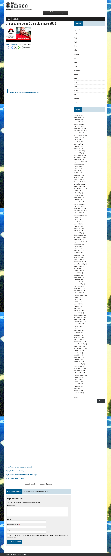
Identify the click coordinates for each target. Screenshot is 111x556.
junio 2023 (77, 195)
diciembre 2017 (78, 342)
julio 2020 (77, 273)
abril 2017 (77, 359)
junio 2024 (77, 168)
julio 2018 (77, 326)
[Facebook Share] (7, 47)
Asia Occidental (78, 34)
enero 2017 (77, 366)
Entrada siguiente (47, 484)
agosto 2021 (78, 244)
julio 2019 (77, 299)
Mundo (75, 78)
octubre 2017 (78, 346)
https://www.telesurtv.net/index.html (19, 467)
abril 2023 (77, 200)
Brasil (75, 42)
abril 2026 (77, 120)
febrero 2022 (78, 231)
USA (75, 94)
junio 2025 (77, 142)
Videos (75, 103)
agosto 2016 (78, 377)
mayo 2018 (77, 331)
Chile (75, 46)
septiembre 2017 (79, 348)
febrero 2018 (78, 337)
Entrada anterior (29, 484)
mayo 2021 (77, 251)
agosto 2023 (78, 191)
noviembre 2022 (79, 211)
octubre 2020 (78, 266)
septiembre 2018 (79, 322)
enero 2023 (77, 206)
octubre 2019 (78, 293)
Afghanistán (77, 30)
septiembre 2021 (79, 242)
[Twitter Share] (15, 47)
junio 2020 (77, 275)
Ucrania (76, 90)
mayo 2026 (77, 117)
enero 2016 (77, 393)
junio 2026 (77, 115)
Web (8, 530)
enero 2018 (77, 339)
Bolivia (75, 38)
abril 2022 (77, 226)
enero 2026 (77, 126)
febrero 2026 (78, 124)
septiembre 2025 (79, 135)
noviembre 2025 (79, 131)
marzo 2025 (77, 148)
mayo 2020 (77, 277)
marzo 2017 (77, 362)
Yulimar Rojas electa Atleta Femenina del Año (24, 92)
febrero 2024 (78, 177)
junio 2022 (77, 222)
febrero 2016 (78, 390)
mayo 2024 (77, 171)
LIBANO (76, 74)
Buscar (76, 398)
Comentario (11, 506)
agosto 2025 (78, 137)
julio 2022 (77, 219)
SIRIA (75, 82)
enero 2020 (77, 286)
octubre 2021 (78, 240)
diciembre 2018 (78, 315)
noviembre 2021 (79, 237)
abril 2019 (77, 306)
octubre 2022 (78, 213)
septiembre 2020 (79, 268)
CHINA (75, 50)
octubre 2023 (78, 186)
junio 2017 (77, 355)
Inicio (8, 19)
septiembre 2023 (79, 188)
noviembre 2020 (79, 264)
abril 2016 (77, 386)
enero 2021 (77, 259)
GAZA (75, 62)
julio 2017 (77, 353)
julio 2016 (77, 379)
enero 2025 (77, 153)
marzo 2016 (77, 388)
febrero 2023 (78, 204)
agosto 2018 (78, 324)
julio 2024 (77, 166)
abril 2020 (77, 279)
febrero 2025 (78, 151)
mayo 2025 (77, 144)
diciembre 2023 (78, 182)
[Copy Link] (23, 47)
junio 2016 (77, 382)
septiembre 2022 (79, 215)
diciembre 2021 (78, 235)
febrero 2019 (78, 311)
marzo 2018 (77, 335)
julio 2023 (77, 193)
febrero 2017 (78, 364)
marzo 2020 (77, 282)
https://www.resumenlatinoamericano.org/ (21, 475)
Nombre (9, 519)
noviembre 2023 (79, 184)
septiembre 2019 (79, 295)
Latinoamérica (77, 70)
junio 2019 (77, 302)
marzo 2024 (77, 175)
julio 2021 (77, 246)
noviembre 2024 (79, 157)
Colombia (76, 54)
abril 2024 (77, 173)
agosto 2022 (78, 217)
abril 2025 (77, 146)
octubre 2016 (78, 373)
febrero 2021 (78, 257)
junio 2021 (77, 248)
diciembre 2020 (78, 262)
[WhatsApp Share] (19, 47)
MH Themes (26, 554)
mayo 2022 (77, 224)
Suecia (75, 86)
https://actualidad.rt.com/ (15, 471)
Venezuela (76, 99)
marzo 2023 (77, 202)
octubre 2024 (78, 160)
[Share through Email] (28, 47)
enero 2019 (77, 313)
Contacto (16, 19)
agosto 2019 (78, 297)
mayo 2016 (77, 384)
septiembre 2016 (79, 375)
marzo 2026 (77, 122)
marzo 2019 (77, 308)
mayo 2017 (77, 357)
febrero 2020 (78, 284)
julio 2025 (77, 140)
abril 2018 (77, 333)
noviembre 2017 (79, 344)
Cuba (75, 58)
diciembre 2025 (78, 128)
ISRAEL (75, 66)
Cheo (16, 44)
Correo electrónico (13, 525)
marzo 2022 (77, 228)
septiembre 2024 (79, 162)
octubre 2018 (78, 319)
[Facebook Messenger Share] (11, 47)
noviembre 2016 (79, 371)
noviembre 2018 (79, 317)
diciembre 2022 (78, 208)
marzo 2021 (77, 255)
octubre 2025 (78, 133)
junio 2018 (77, 328)
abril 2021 (77, 253)
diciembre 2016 (78, 368)
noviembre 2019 (79, 291)
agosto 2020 (78, 271)
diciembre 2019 (78, 288)
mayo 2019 (77, 304)
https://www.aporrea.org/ (15, 478)
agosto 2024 (78, 164)
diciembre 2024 (78, 155)
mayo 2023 (77, 197)
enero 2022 (77, 233)
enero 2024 (77, 179)
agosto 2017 (78, 350)
